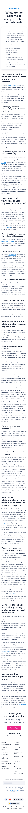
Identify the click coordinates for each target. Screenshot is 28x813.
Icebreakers (12, 414)
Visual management (6, 385)
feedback (3, 375)
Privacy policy (14, 808)
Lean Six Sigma (12, 593)
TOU (24, 807)
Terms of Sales (11, 807)
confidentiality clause (14, 790)
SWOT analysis (5, 651)
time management (6, 227)
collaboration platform (13, 85)
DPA (8, 808)
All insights (14, 8)
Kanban (3, 593)
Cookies (20, 808)
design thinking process (7, 241)
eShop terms (18, 807)
